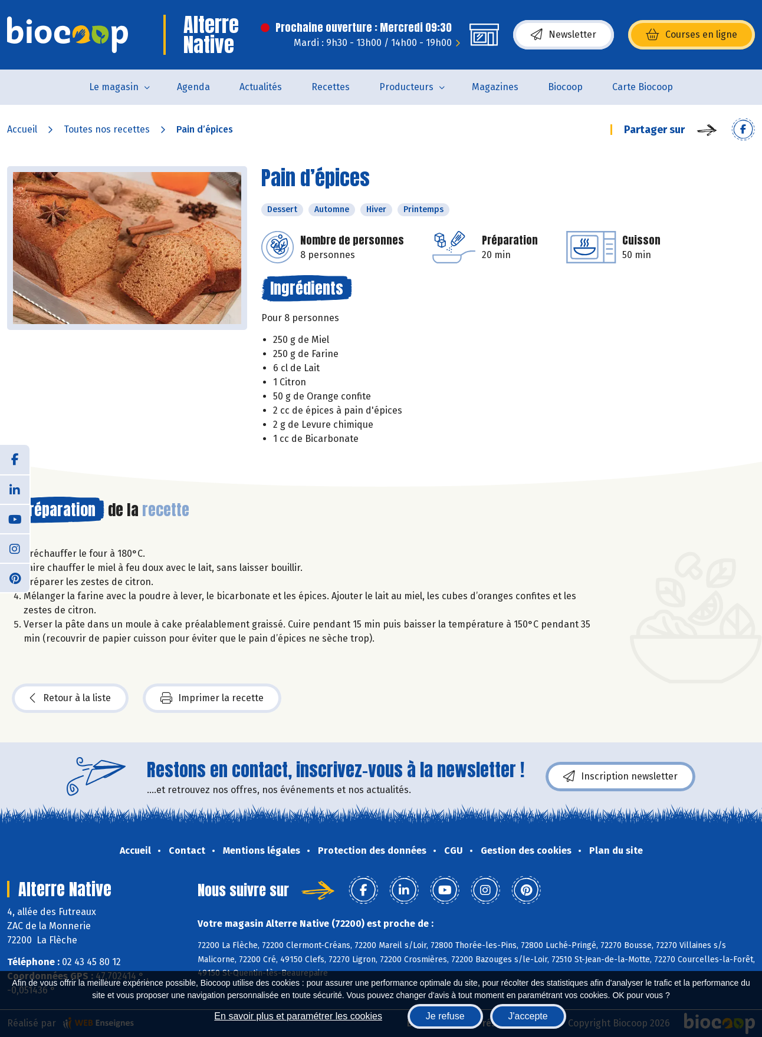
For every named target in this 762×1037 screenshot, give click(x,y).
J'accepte (528, 1016)
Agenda (193, 87)
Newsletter (563, 35)
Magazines (495, 87)
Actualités (260, 87)
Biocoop (565, 87)
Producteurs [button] (406, 87)
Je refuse (445, 1016)
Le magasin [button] (114, 87)
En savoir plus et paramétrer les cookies (298, 1016)
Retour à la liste (70, 698)
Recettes (330, 87)
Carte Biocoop (642, 87)
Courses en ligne (691, 35)
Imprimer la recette (212, 698)
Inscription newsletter (620, 776)
